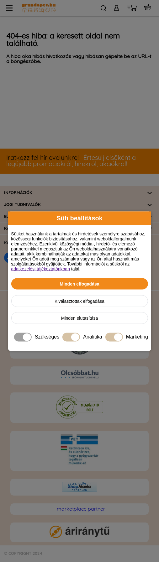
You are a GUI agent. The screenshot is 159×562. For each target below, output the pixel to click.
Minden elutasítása (79, 317)
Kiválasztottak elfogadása (79, 300)
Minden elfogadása (79, 283)
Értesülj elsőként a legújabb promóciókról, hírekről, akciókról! (71, 161)
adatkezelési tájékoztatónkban (40, 268)
